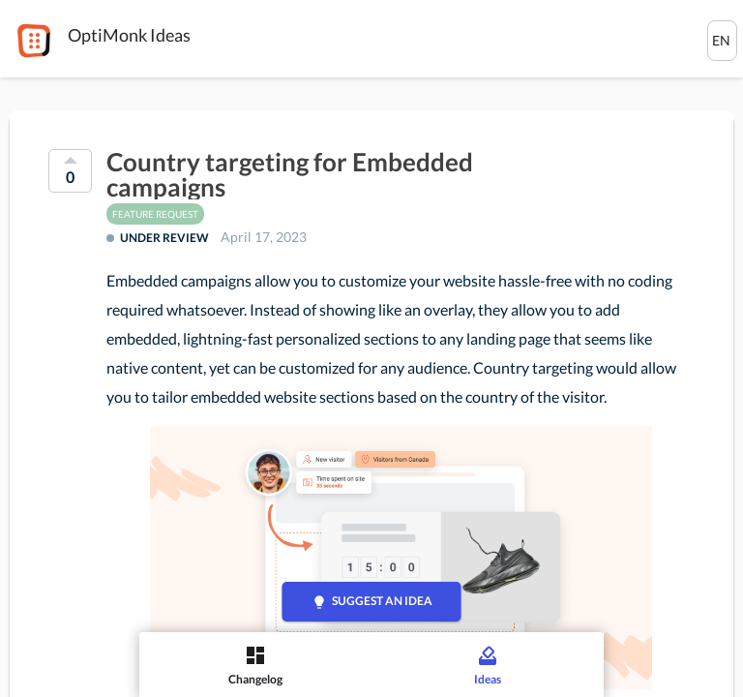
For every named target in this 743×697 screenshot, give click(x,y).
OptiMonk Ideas (129, 34)
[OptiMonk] (34, 40)
